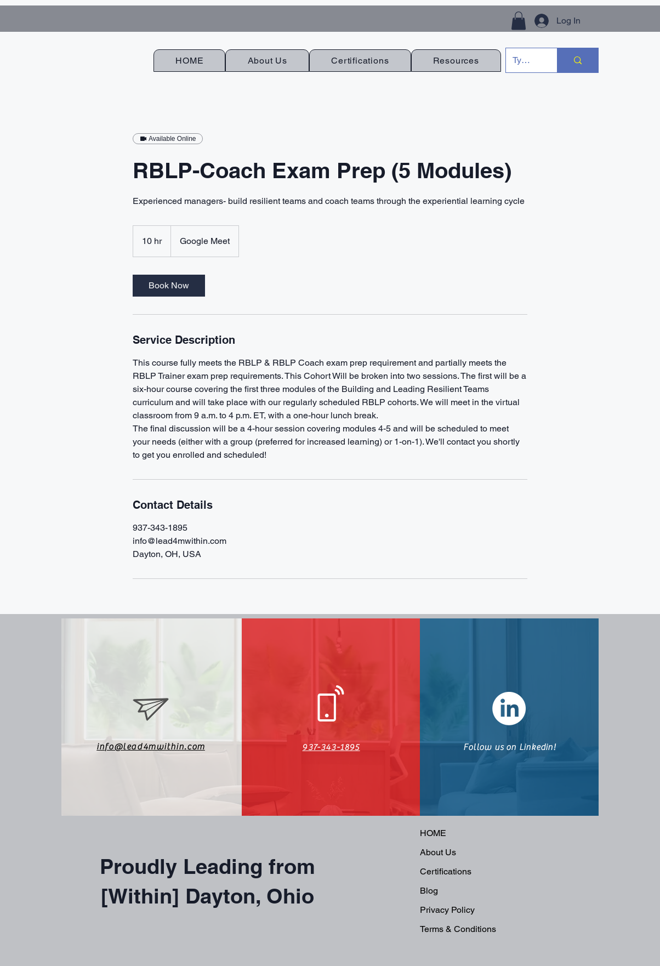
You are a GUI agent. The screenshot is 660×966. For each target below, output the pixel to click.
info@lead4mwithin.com (150, 747)
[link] (169, 286)
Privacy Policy (447, 910)
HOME (433, 833)
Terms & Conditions (458, 929)
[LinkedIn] (509, 708)
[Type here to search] (523, 60)
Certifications (445, 871)
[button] (518, 21)
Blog (429, 890)
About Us (438, 852)
